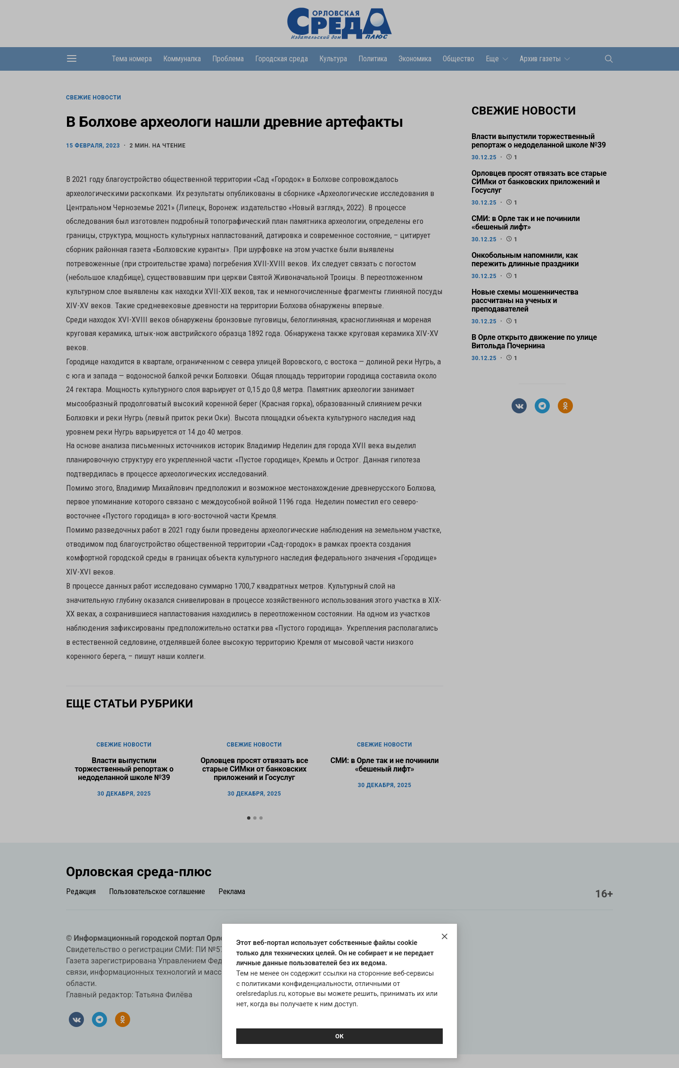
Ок (339, 1036)
